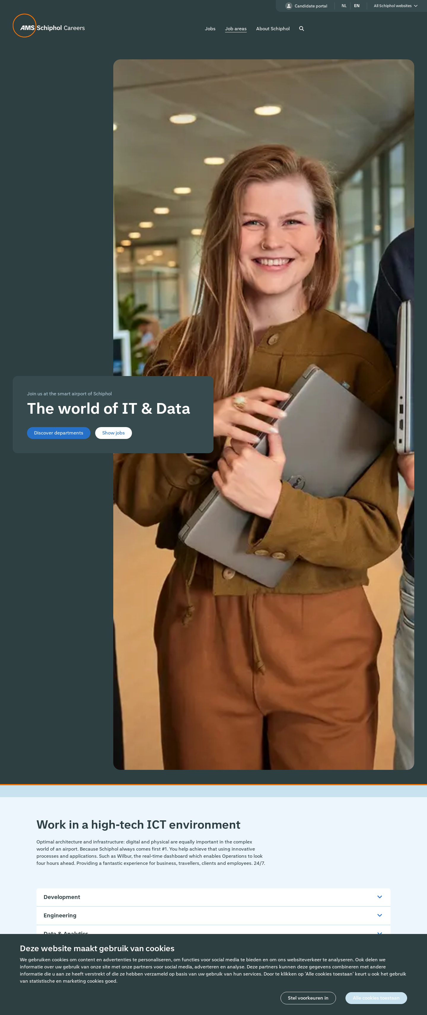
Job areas (236, 29)
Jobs (210, 29)
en (357, 6)
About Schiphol (273, 29)
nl (344, 6)
